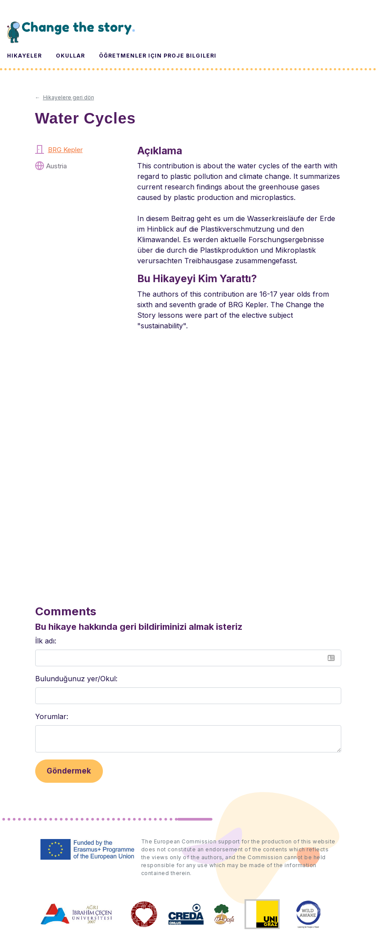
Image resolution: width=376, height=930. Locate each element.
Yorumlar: (51, 716)
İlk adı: (45, 640)
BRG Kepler (65, 149)
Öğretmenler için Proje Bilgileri (157, 55)
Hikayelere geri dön (68, 97)
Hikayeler (24, 55)
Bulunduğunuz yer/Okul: (76, 678)
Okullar (70, 55)
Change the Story (71, 32)
